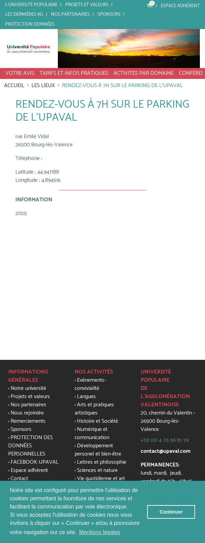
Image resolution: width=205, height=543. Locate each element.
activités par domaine (144, 73)
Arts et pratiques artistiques (94, 409)
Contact (19, 478)
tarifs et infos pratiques (74, 73)
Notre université (28, 388)
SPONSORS (109, 14)
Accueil (14, 85)
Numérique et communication (92, 433)
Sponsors (21, 429)
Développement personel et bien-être (98, 450)
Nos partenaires (70, 14)
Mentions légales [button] (99, 532)
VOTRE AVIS (19, 73)
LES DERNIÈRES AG (24, 14)
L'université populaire (31, 5)
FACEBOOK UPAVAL (35, 462)
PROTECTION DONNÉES (29, 24)
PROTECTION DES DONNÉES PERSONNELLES (30, 446)
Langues (86, 396)
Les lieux (43, 85)
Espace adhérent (180, 6)
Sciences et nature (97, 470)
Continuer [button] (171, 512)
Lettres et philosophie (101, 462)
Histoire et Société (97, 421)
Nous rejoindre (27, 413)
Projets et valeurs (86, 5)
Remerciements (28, 421)
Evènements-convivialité (90, 384)
